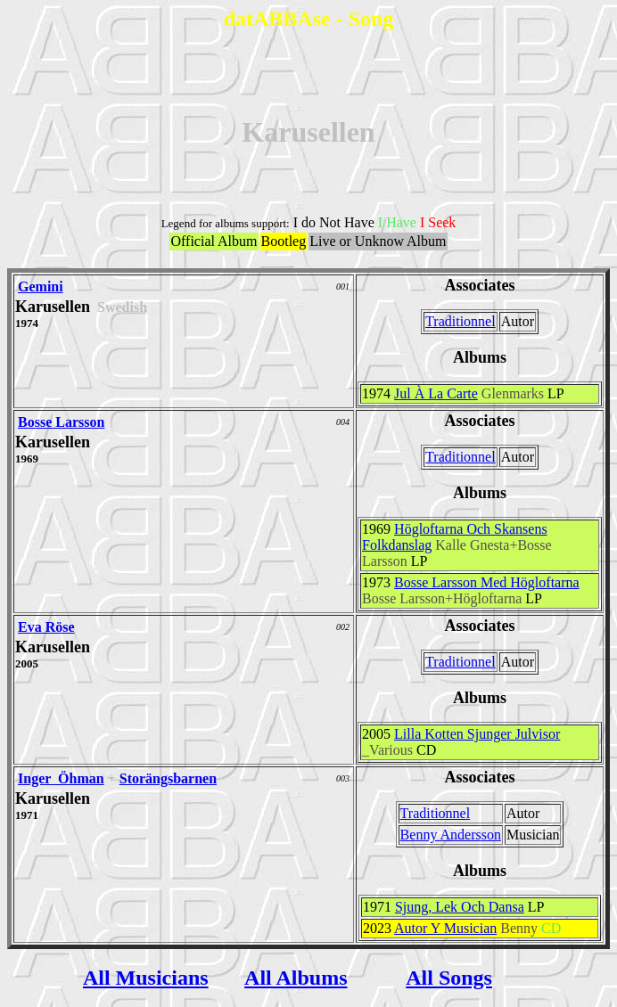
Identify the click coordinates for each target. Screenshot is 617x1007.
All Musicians (146, 977)
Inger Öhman (61, 778)
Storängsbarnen (168, 778)
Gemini (40, 286)
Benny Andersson (450, 834)
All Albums (295, 977)
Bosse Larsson (61, 422)
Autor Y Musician (445, 928)
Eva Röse (46, 626)
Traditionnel (460, 321)
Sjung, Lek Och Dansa (459, 906)
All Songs (449, 977)
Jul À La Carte (436, 393)
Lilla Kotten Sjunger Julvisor (477, 733)
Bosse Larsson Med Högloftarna (487, 582)
